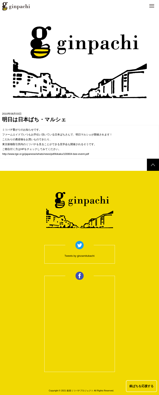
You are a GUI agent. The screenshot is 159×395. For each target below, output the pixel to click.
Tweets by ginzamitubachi (79, 255)
